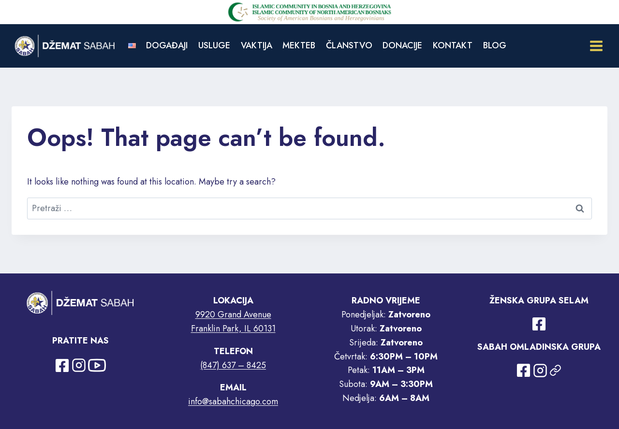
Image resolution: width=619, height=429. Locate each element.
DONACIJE (402, 45)
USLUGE (214, 45)
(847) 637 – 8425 (233, 365)
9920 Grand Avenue (233, 314)
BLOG (494, 45)
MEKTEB (298, 45)
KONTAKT (452, 45)
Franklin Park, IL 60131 (233, 328)
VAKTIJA (256, 45)
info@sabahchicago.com (233, 401)
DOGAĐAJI (167, 45)
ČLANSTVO (349, 45)
